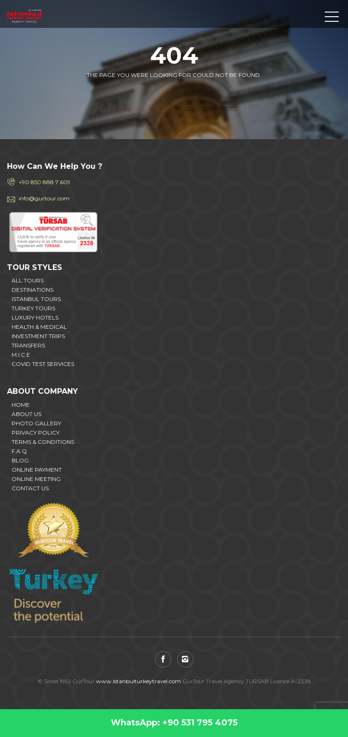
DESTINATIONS (32, 289)
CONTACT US (30, 488)
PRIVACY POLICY (35, 432)
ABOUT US (26, 413)
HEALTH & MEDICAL (39, 326)
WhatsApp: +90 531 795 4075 (174, 723)
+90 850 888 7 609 (45, 182)
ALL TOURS (28, 280)
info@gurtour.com (44, 198)
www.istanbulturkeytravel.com (138, 681)
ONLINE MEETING (36, 478)
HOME (21, 404)
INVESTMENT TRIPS (38, 336)
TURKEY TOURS (33, 308)
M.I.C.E (21, 354)
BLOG (20, 460)
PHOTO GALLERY (36, 423)
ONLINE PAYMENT (37, 469)
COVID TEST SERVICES (43, 363)
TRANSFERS (28, 345)
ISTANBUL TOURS (36, 298)
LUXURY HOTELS (35, 317)
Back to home (136, 97)
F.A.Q (19, 451)
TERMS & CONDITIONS (43, 441)
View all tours (210, 97)
